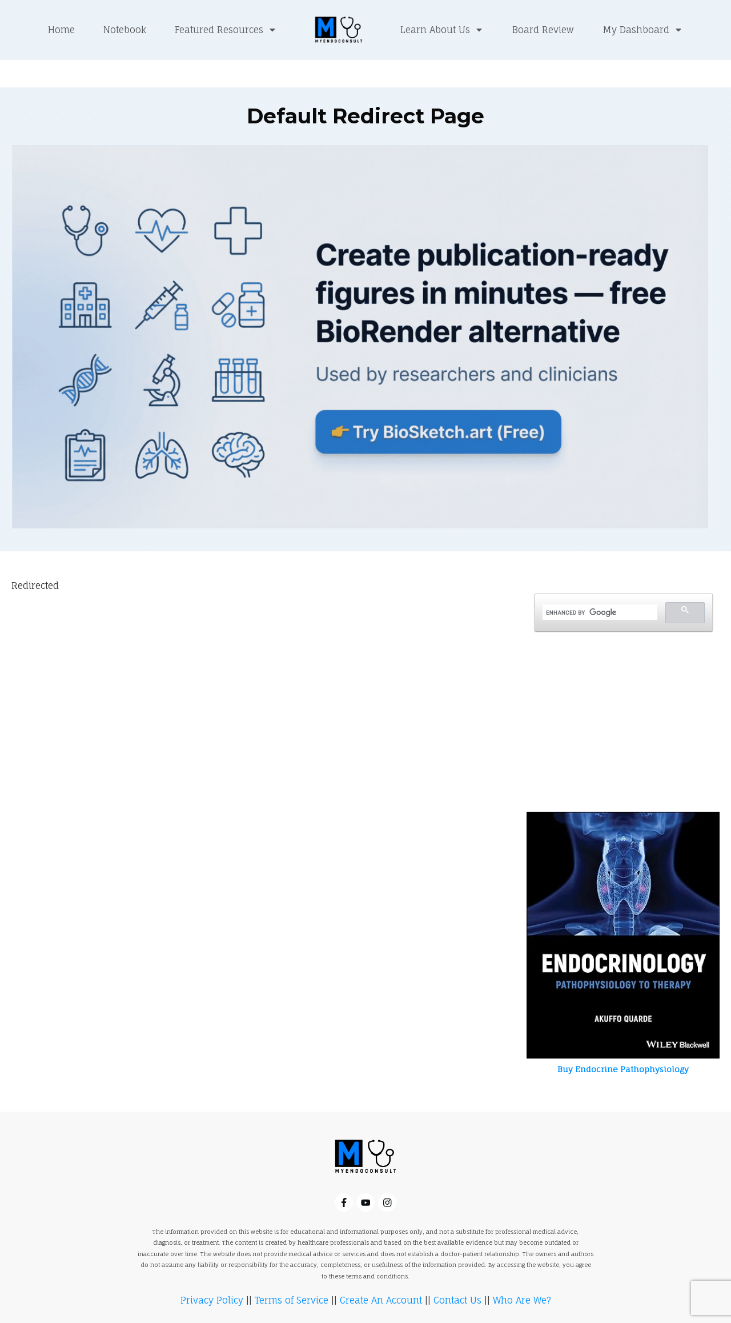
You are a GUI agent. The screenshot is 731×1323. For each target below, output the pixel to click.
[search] (599, 585)
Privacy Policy (211, 1272)
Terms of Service (291, 1272)
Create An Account (381, 1272)
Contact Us (457, 1272)
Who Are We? (522, 1272)
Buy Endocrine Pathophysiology (623, 1042)
